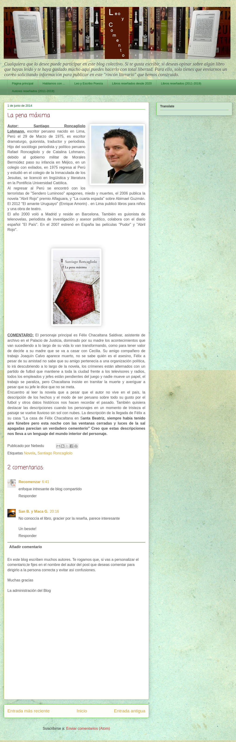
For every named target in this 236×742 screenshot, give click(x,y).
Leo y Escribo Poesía (89, 83)
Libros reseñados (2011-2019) (181, 83)
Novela (29, 453)
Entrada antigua (129, 710)
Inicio (82, 710)
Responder (28, 496)
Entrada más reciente (28, 710)
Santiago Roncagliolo (54, 453)
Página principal (23, 83)
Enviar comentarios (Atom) (88, 728)
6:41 (45, 482)
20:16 (54, 511)
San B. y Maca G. (33, 511)
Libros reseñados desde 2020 (132, 83)
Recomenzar (29, 482)
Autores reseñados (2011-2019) (33, 91)
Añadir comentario (25, 547)
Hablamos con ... (54, 83)
